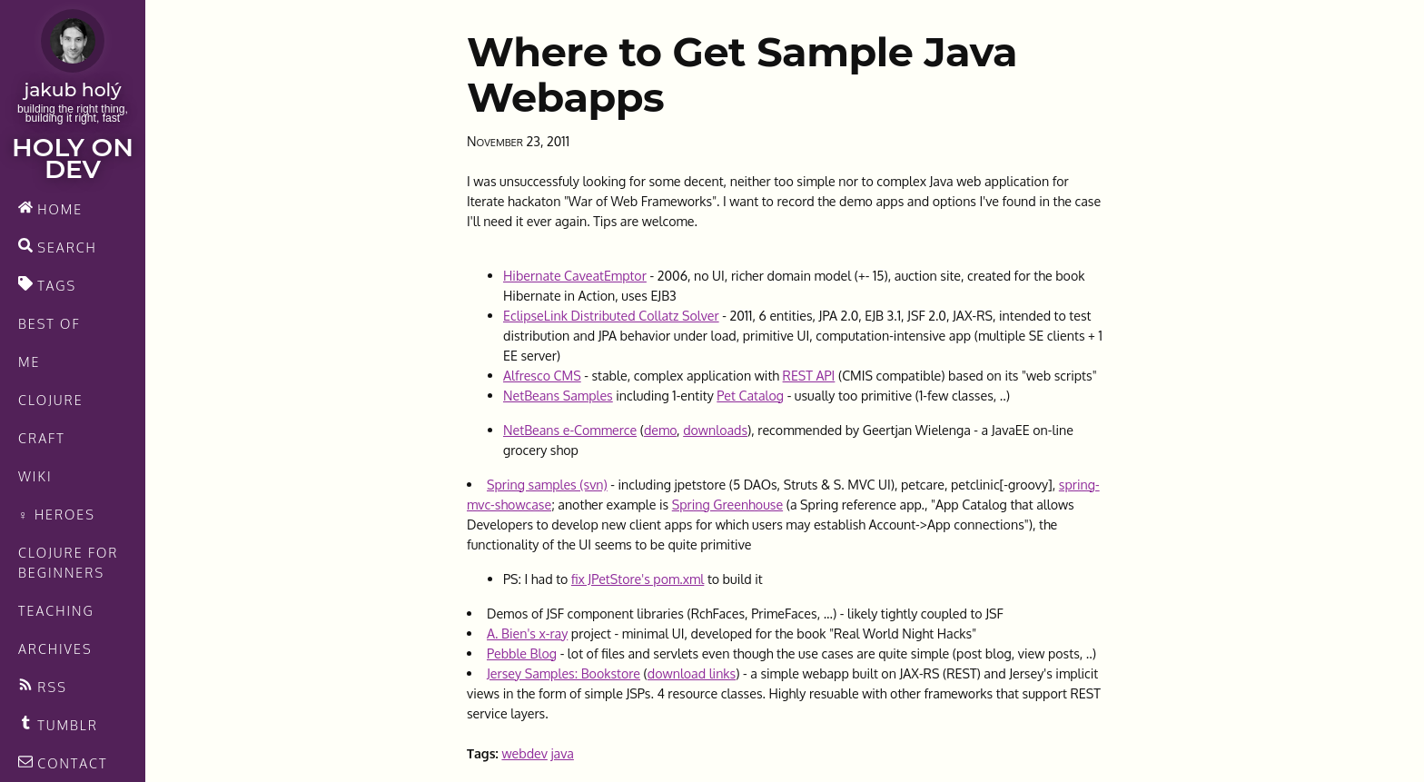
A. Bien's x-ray (527, 633)
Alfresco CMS (542, 375)
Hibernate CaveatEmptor (575, 275)
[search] (72, 247)
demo (660, 429)
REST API (809, 375)
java (561, 753)
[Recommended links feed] (72, 725)
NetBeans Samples (558, 395)
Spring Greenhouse (727, 504)
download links (692, 673)
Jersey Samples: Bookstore (563, 673)
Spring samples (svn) (547, 484)
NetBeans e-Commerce (570, 429)
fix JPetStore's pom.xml (637, 578)
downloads (715, 429)
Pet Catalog (750, 395)
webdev (524, 753)
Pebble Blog (522, 653)
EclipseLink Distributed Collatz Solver (611, 315)
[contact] (72, 763)
